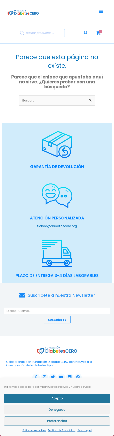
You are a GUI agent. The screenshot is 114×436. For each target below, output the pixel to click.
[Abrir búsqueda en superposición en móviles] (41, 33)
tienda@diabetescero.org (57, 226)
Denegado (57, 409)
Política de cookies (34, 430)
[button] (100, 11)
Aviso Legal (85, 430)
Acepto (57, 398)
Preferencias (57, 421)
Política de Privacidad (61, 430)
